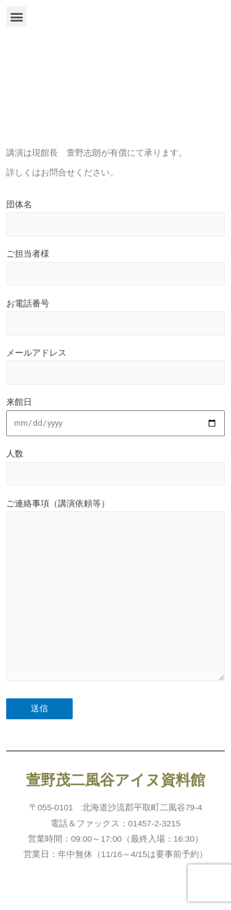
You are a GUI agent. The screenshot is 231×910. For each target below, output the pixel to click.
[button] (16, 16)
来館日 (115, 416)
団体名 (115, 218)
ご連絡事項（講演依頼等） (115, 593)
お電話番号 (115, 317)
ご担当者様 (115, 267)
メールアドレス (115, 366)
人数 (115, 467)
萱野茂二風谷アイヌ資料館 (115, 780)
